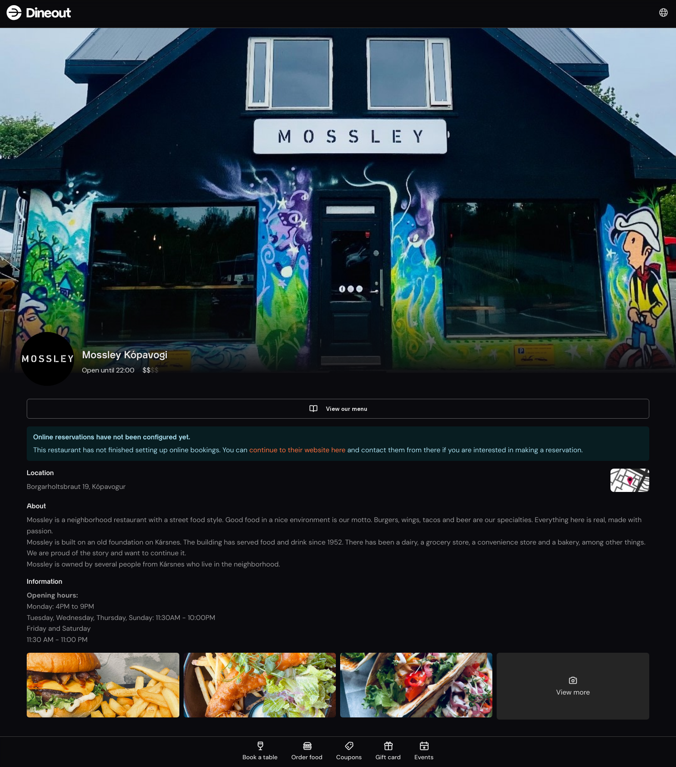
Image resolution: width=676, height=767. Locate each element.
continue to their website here (297, 451)
